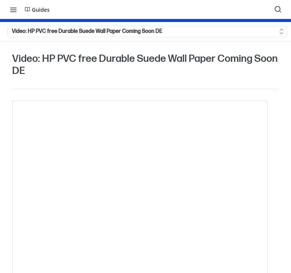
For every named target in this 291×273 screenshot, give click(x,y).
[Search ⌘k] (277, 9)
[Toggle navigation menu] (13, 9)
